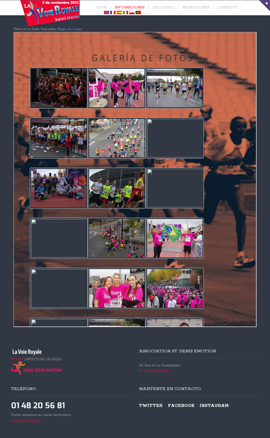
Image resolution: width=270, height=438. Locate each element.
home (101, 7)
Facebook (181, 405)
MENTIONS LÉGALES (43, 359)
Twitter (151, 405)
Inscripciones (196, 7)
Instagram (214, 405)
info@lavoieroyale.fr (26, 421)
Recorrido (163, 7)
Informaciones (130, 7)
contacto (227, 7)
